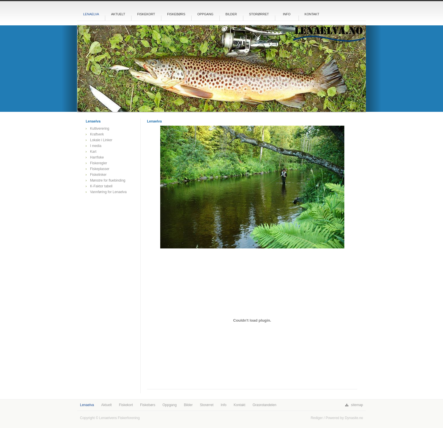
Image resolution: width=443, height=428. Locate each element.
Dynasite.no (354, 418)
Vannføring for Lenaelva (108, 192)
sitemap (357, 405)
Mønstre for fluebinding (107, 180)
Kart (93, 152)
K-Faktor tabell (101, 186)
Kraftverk (97, 134)
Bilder (231, 14)
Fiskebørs (176, 14)
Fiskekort (146, 14)
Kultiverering (99, 129)
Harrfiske (97, 157)
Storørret (259, 14)
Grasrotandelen (98, 28)
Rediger (317, 418)
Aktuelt (118, 14)
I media (95, 146)
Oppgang (205, 14)
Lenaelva (91, 14)
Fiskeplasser (99, 169)
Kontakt (312, 14)
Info (286, 14)
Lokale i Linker (101, 140)
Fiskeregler (98, 163)
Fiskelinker (98, 175)
